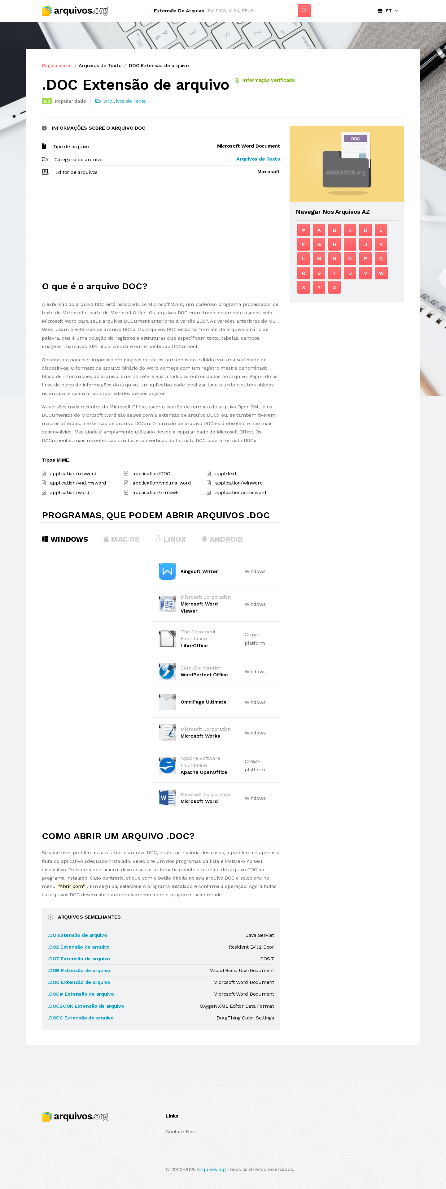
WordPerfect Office (204, 675)
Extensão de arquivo (179, 11)
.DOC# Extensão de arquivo (81, 994)
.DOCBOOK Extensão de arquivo (86, 1006)
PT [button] (385, 11)
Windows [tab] (65, 539)
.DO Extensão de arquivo (77, 935)
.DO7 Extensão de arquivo (79, 959)
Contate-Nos (180, 1132)
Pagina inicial (57, 65)
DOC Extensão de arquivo (159, 65)
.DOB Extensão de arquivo (79, 970)
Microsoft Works (200, 736)
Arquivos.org (211, 1169)
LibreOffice (194, 645)
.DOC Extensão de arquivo (79, 982)
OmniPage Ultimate (204, 702)
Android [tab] (222, 539)
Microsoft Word (199, 801)
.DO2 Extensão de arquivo (79, 947)
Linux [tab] (170, 539)
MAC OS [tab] (121, 539)
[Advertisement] (161, 231)
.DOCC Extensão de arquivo (81, 1018)
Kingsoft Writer (199, 571)
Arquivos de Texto (100, 65)
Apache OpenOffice (204, 772)
